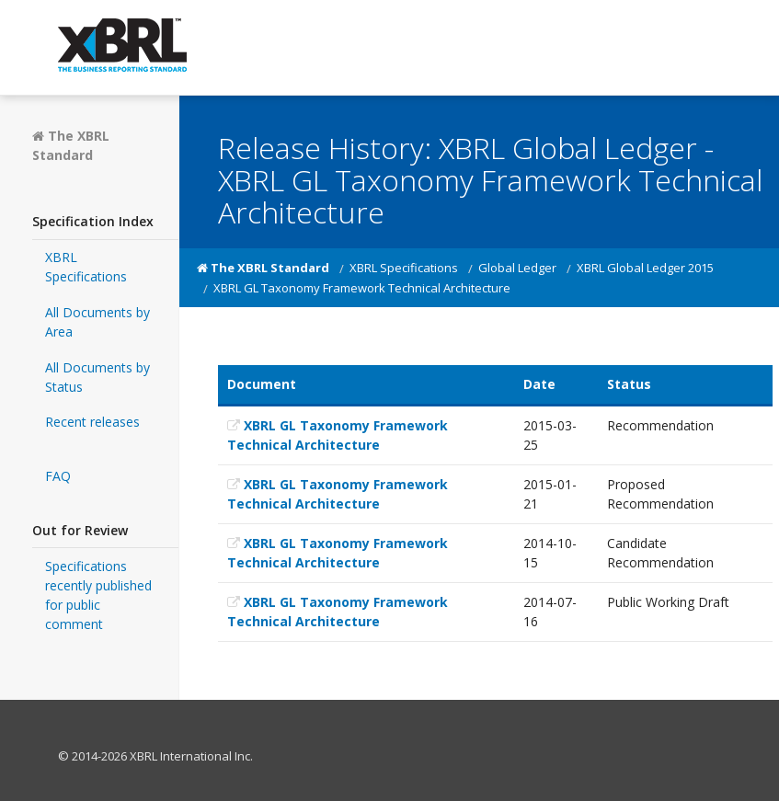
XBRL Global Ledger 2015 (645, 267)
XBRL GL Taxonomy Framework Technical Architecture (337, 435)
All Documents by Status (97, 377)
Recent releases (92, 421)
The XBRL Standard (70, 145)
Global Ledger (517, 267)
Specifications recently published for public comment (98, 595)
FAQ (58, 476)
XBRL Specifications (86, 266)
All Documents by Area (97, 321)
